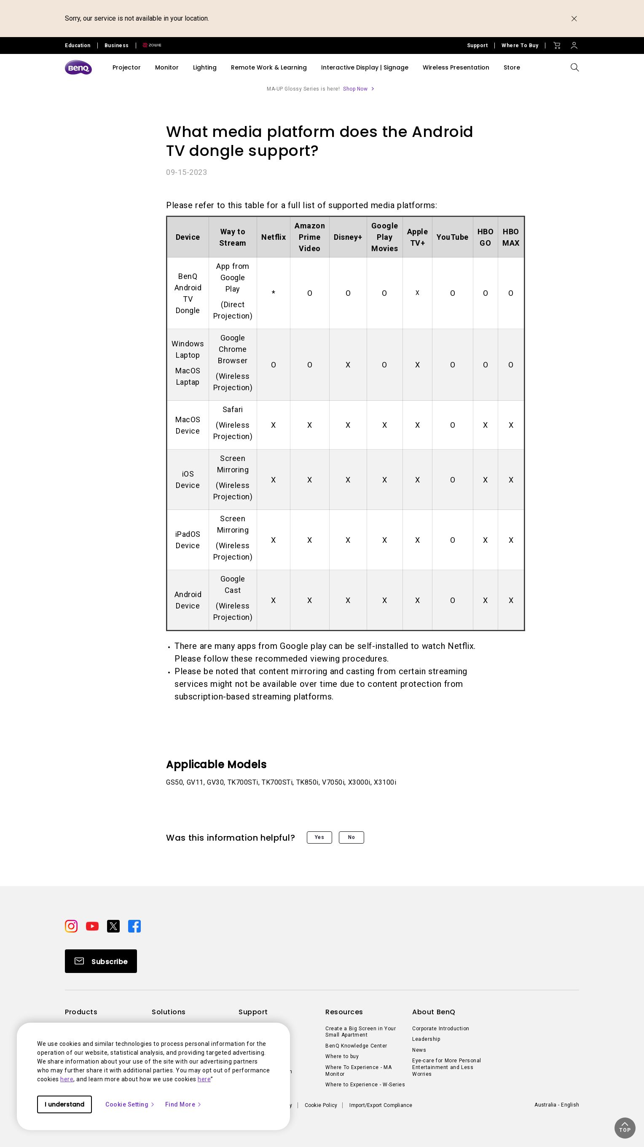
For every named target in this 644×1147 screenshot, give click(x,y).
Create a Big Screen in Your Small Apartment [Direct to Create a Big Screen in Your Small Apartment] (360, 1032)
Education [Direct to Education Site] (78, 45)
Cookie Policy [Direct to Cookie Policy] (321, 1105)
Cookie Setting (130, 1104)
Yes (320, 837)
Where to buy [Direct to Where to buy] (342, 1056)
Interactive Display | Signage (364, 67)
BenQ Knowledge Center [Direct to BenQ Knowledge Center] (356, 1046)
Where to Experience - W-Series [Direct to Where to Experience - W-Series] (365, 1085)
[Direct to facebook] (134, 925)
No (351, 837)
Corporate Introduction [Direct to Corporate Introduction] (441, 1029)
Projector (127, 67)
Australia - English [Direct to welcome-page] (556, 1105)
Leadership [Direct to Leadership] (426, 1039)
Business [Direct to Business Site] (117, 45)
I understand (64, 1104)
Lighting (205, 67)
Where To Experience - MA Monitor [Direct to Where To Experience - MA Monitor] (358, 1070)
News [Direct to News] (419, 1050)
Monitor (167, 67)
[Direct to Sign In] (574, 43)
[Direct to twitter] (114, 925)
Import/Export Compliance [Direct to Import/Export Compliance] (380, 1105)
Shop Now (355, 89)
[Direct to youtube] (93, 925)
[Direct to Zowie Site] (148, 45)
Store (512, 67)
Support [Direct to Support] (477, 45)
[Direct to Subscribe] (101, 961)
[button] (625, 1128)
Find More (183, 1104)
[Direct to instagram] (72, 925)
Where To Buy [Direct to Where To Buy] (520, 45)
